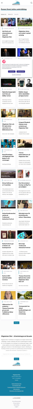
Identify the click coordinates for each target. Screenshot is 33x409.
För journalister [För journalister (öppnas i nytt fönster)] (16, 403)
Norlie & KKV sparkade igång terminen (6, 277)
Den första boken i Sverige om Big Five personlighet (25, 185)
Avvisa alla (12, 71)
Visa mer (16, 322)
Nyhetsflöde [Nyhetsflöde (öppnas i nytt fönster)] (16, 405)
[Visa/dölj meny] (2, 3)
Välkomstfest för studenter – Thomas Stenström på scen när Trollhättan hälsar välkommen (8, 309)
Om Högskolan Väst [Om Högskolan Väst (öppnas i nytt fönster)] (16, 385)
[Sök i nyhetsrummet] (31, 3)
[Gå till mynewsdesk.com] (16, 398)
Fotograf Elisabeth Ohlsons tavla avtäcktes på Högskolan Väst (24, 125)
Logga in (16, 406)
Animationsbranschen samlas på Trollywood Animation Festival (8, 216)
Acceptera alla (21, 71)
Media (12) (10, 14)
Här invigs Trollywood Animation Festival (24, 245)
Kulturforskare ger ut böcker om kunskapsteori (8, 245)
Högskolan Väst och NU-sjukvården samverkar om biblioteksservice (8, 127)
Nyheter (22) (3, 14)
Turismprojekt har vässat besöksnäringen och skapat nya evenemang (25, 310)
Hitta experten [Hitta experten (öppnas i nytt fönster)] (16, 389)
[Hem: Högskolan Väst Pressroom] (16, 3)
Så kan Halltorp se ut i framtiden (7, 184)
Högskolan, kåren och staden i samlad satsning (25, 33)
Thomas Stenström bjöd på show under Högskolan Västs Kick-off (24, 278)
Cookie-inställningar (16, 74)
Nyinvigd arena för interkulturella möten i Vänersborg (25, 215)
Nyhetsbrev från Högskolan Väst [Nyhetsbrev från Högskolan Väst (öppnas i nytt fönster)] (16, 391)
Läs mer (16, 359)
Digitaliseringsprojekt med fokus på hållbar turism (9, 93)
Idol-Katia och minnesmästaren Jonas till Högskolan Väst (7, 34)
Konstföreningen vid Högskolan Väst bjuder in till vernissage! (8, 157)
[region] (16, 68)
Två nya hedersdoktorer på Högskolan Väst (24, 154)
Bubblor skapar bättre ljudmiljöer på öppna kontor (24, 93)
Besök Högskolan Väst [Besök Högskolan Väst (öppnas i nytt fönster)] (16, 383)
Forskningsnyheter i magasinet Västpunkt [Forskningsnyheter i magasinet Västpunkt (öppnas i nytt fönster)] (16, 387)
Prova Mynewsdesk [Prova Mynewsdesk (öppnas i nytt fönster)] (16, 401)
